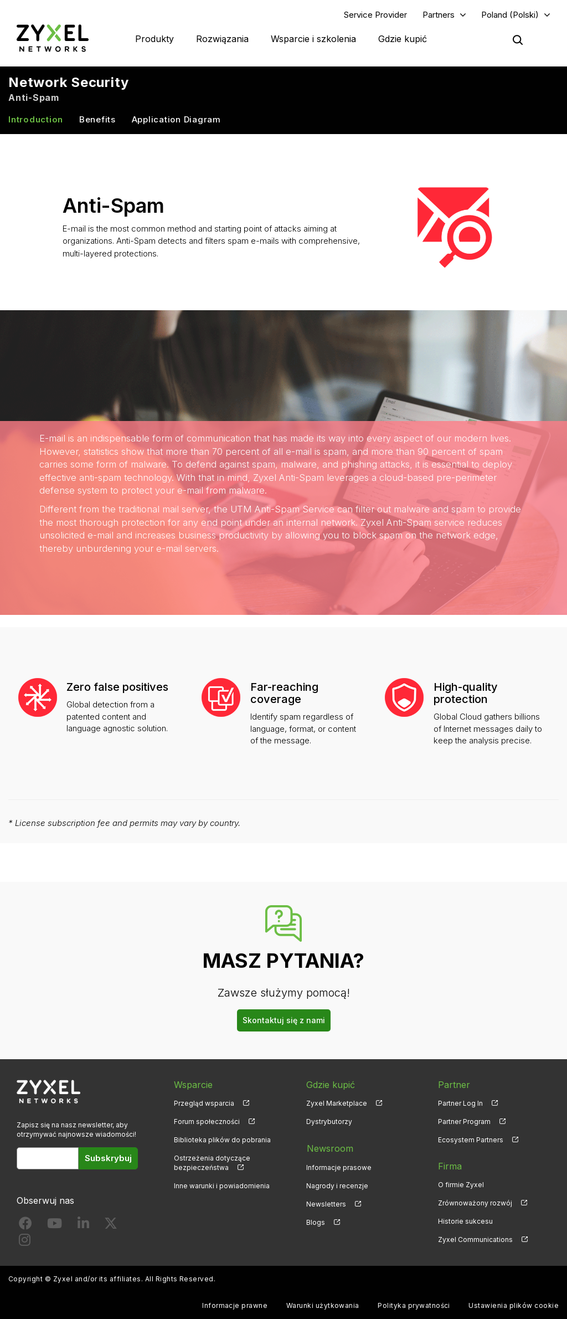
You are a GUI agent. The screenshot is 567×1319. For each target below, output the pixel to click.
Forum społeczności (207, 1122)
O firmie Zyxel (461, 1185)
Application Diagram (176, 120)
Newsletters (326, 1203)
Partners (438, 14)
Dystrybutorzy (329, 1122)
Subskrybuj (108, 1158)
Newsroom (329, 1148)
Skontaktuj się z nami (284, 1020)
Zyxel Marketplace (336, 1103)
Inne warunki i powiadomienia (222, 1186)
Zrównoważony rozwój (475, 1203)
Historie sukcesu (465, 1222)
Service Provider (375, 14)
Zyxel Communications (475, 1240)
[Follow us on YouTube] (54, 1226)
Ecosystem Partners (470, 1140)
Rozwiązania (222, 38)
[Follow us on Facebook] (25, 1226)
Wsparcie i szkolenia (313, 38)
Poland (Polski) (510, 14)
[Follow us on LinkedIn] (83, 1226)
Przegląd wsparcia (204, 1103)
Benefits (97, 120)
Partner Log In (460, 1103)
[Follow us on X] (110, 1226)
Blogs (315, 1222)
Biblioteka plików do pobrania (222, 1140)
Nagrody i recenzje (337, 1185)
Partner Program (464, 1122)
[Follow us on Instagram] (24, 1243)
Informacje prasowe (339, 1167)
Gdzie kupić (402, 38)
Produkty (154, 38)
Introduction (35, 120)
